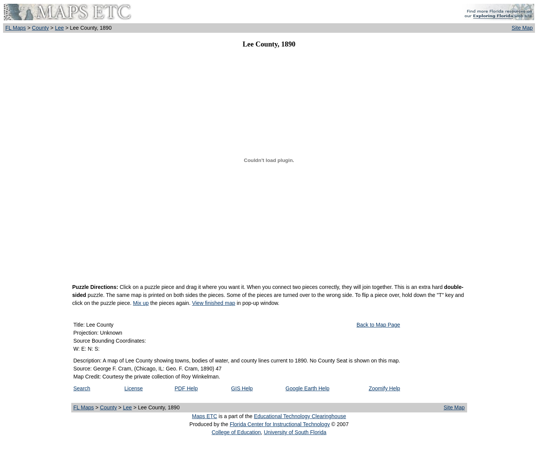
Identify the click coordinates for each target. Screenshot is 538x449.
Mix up (141, 303)
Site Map (522, 28)
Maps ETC (204, 416)
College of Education (236, 432)
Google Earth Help (307, 388)
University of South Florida (295, 432)
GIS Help (242, 388)
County (40, 28)
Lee (59, 28)
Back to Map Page (378, 325)
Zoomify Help (384, 388)
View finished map (213, 303)
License (134, 388)
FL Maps (15, 28)
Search (82, 388)
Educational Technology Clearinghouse (300, 416)
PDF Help (186, 388)
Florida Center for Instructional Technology (280, 424)
